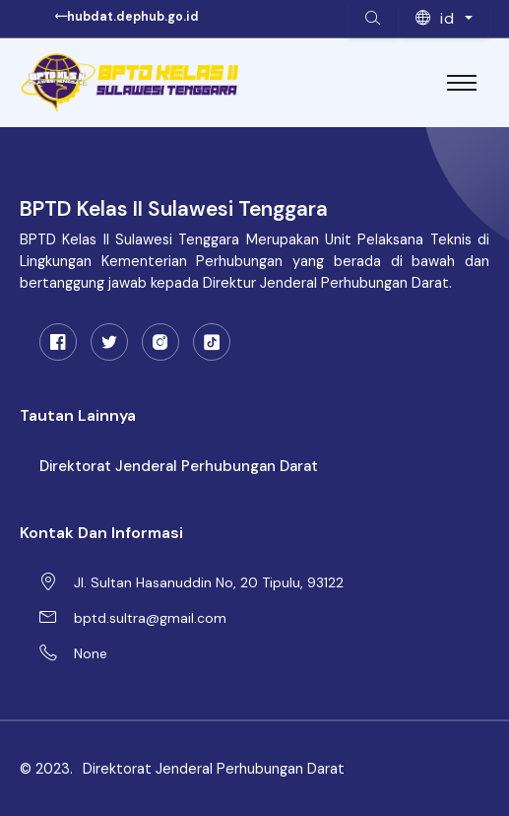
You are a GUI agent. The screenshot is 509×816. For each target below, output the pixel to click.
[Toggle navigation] (461, 83)
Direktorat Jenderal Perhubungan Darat (178, 466)
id (438, 18)
